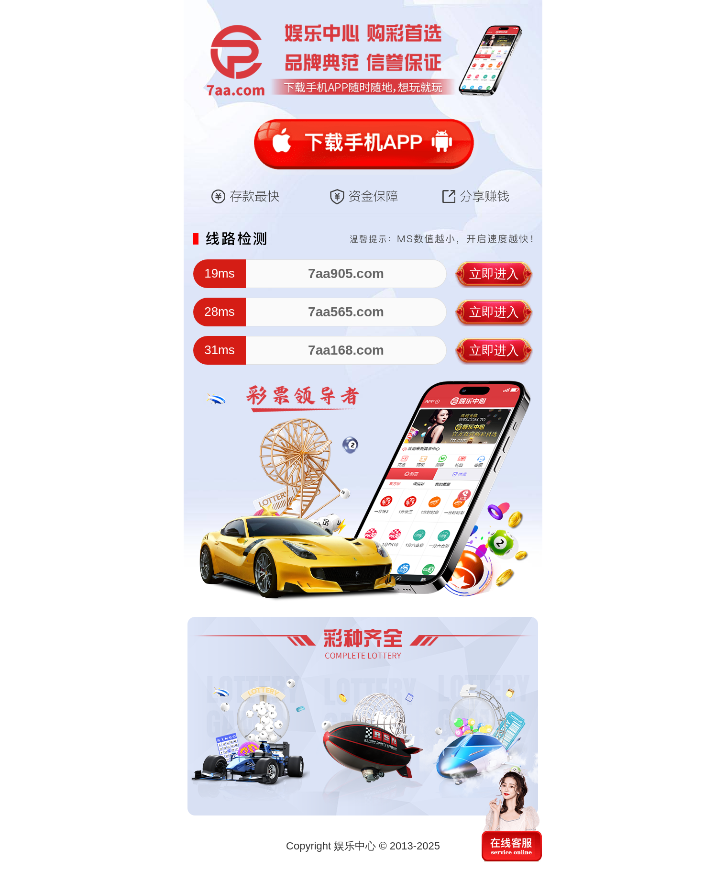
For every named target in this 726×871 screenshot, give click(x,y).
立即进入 (494, 274)
